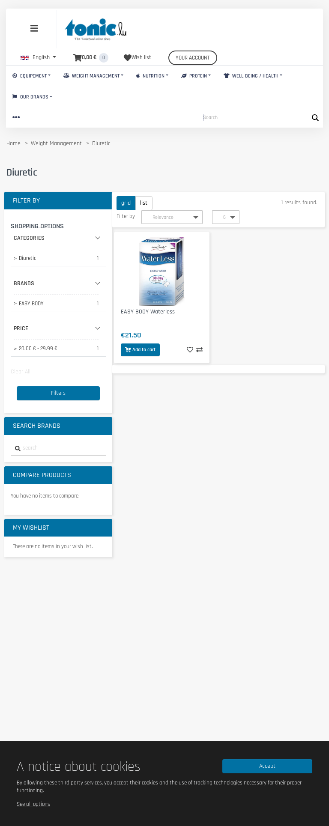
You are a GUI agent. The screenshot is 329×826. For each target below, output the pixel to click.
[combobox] (58, 448)
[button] (38, 57)
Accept (267, 766)
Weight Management (91, 76)
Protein (194, 76)
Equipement (29, 76)
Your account (193, 57)
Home (13, 143)
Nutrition (150, 76)
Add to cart (140, 349)
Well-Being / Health (251, 76)
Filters (58, 393)
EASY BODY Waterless (148, 312)
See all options (33, 803)
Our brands (30, 97)
